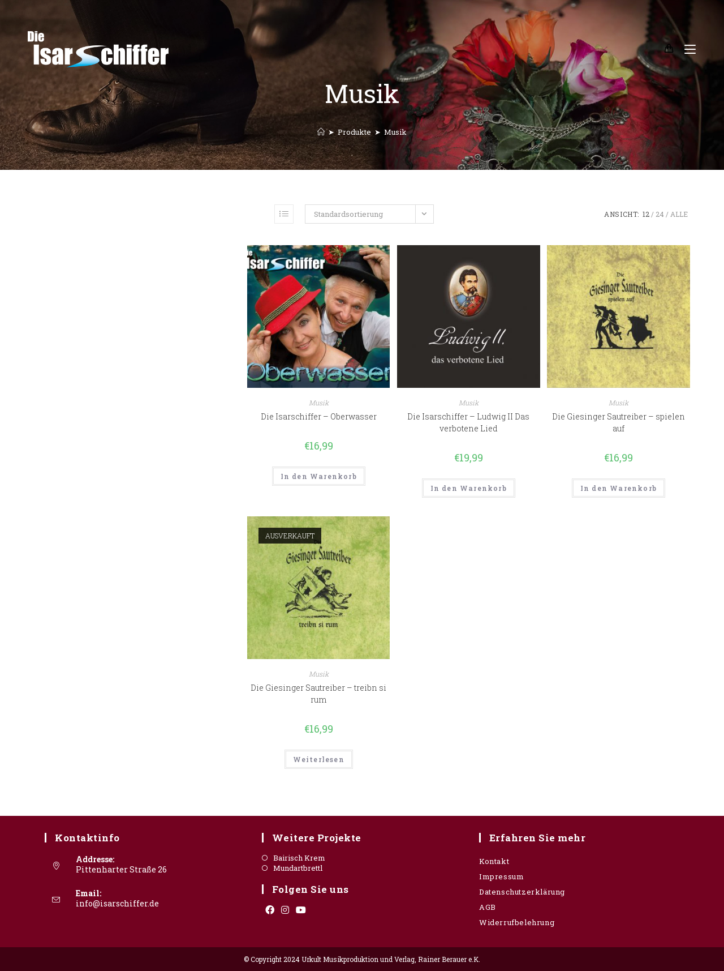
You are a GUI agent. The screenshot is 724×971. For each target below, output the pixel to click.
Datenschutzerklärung (522, 892)
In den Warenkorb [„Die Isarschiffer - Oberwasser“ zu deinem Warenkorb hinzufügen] (319, 476)
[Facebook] (269, 909)
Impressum (501, 876)
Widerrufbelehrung (516, 922)
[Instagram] (285, 909)
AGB (487, 907)
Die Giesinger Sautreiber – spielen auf (618, 422)
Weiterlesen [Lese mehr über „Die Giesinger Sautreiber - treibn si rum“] (318, 759)
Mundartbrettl (297, 868)
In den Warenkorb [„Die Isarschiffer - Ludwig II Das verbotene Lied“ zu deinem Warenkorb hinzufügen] (468, 488)
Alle (679, 214)
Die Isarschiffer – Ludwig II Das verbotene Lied (468, 422)
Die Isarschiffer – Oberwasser (319, 416)
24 (660, 214)
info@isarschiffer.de (117, 903)
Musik (395, 132)
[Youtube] (301, 909)
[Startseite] (321, 132)
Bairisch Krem (299, 858)
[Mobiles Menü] (686, 49)
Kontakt (494, 861)
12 (646, 214)
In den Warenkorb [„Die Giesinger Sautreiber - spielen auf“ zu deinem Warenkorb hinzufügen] (618, 488)
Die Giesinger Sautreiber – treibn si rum (318, 693)
